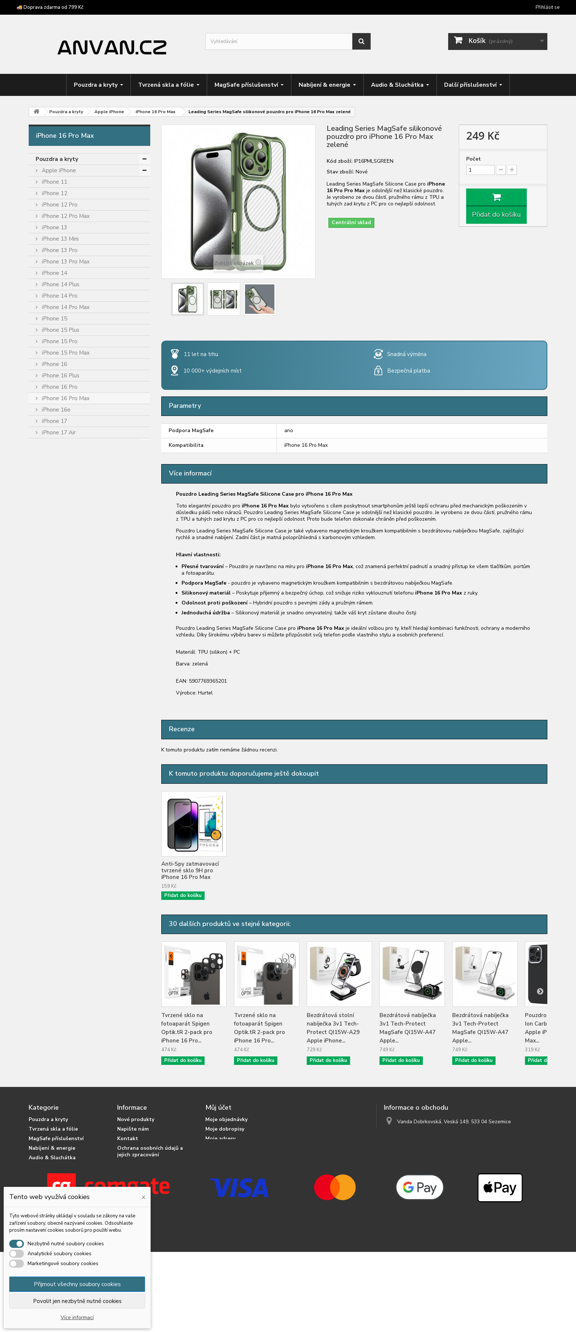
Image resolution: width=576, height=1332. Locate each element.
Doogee (51, 512)
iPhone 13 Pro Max (65, 261)
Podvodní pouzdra (60, 911)
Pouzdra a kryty (57, 159)
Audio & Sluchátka (61, 831)
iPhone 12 (53, 193)
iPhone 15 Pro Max (65, 352)
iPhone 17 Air (58, 432)
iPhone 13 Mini (59, 239)
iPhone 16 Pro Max (65, 398)
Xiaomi (49, 785)
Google (50, 546)
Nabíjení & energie (60, 819)
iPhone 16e (55, 409)
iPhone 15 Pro (59, 341)
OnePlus (51, 649)
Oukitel (50, 671)
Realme (50, 694)
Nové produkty (135, 1119)
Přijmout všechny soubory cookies (77, 1284)
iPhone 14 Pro (59, 295)
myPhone (53, 626)
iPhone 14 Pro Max (65, 307)
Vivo (46, 774)
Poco (47, 683)
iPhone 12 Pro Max (65, 216)
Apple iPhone (58, 170)
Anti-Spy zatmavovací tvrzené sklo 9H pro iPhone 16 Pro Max (408, 870)
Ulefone (51, 740)
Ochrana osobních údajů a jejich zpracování (150, 1151)
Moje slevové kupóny (231, 1157)
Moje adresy (220, 1138)
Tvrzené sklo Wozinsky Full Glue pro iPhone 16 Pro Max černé (337, 870)
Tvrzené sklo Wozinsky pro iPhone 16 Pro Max (191, 867)
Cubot (49, 501)
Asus (47, 466)
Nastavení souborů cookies (239, 1167)
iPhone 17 (53, 421)
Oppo (48, 660)
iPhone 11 (53, 182)
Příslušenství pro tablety (69, 876)
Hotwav (51, 580)
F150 (47, 523)
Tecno (49, 728)
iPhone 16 (53, 364)
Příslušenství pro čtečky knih (74, 888)
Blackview (54, 478)
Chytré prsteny (56, 899)
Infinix (48, 603)
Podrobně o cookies (142, 1164)
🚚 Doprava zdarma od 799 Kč (50, 7)
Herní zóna (50, 854)
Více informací (77, 1317)
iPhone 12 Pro (59, 204)
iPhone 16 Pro (59, 387)
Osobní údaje (222, 1148)
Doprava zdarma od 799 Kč (150, 1183)
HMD (47, 557)
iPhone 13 (53, 227)
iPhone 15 (53, 318)
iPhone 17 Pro (59, 444)
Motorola (52, 614)
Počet (473, 159)
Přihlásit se (547, 7)
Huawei (50, 592)
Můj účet (218, 1107)
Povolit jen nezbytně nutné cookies (77, 1301)
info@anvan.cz (431, 1135)
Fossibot (52, 535)
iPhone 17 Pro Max (65, 455)
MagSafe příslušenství (66, 808)
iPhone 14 (53, 273)
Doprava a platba (139, 1173)
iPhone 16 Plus (59, 375)
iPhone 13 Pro (59, 250)
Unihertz (51, 762)
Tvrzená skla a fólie (62, 797)
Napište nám (133, 1128)
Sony (47, 717)
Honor (49, 569)
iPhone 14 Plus (59, 284)
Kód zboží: (340, 161)
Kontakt (127, 1138)
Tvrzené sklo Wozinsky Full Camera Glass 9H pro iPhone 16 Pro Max (264, 870)
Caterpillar (54, 489)
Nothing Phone (60, 637)
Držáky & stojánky (60, 842)
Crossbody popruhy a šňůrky (73, 865)
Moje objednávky (226, 1119)
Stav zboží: (340, 172)
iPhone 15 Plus (59, 330)
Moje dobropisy (224, 1128)
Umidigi (50, 751)
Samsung (52, 706)
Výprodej (48, 922)
